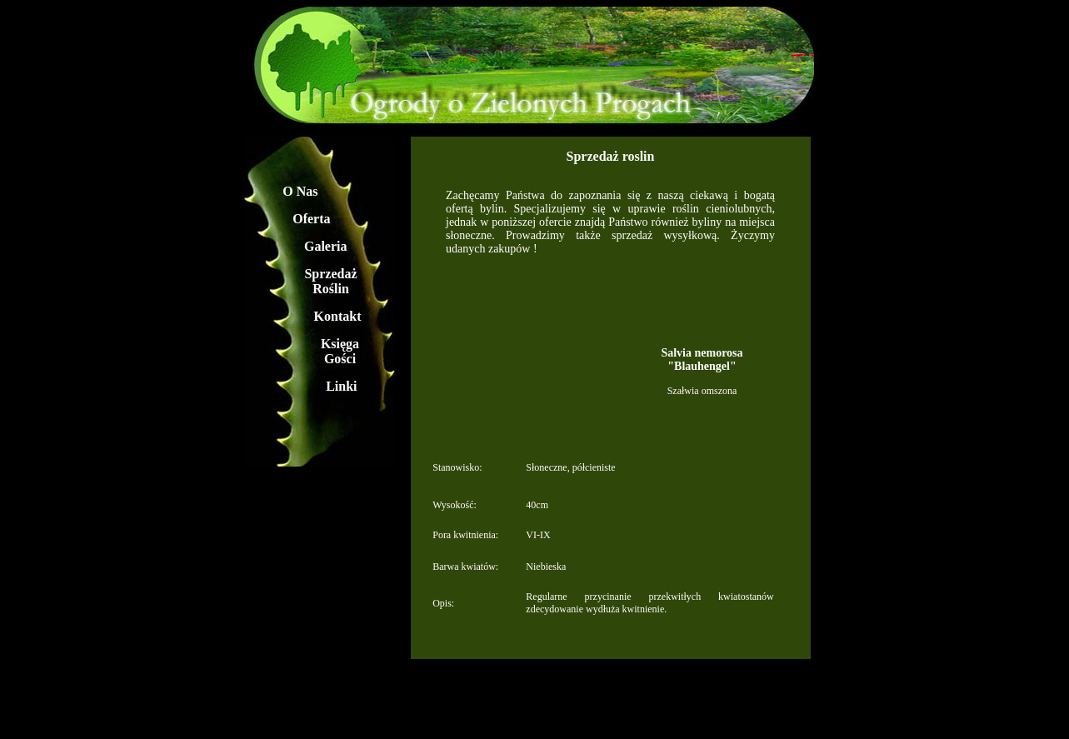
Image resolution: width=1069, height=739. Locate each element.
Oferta (311, 219)
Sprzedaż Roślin (330, 281)
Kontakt (338, 316)
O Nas (299, 191)
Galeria (325, 246)
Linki (341, 386)
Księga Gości (340, 351)
